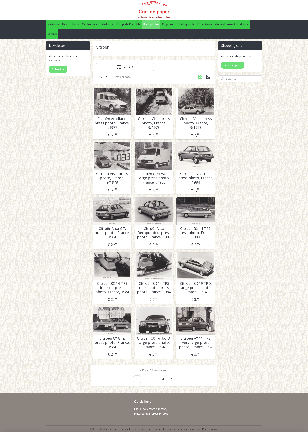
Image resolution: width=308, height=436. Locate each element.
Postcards (107, 24)
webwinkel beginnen (176, 428)
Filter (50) (125, 67)
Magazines (168, 24)
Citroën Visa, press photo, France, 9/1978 (154, 123)
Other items (204, 24)
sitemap (152, 428)
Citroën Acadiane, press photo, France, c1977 (112, 123)
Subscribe (58, 69)
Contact (52, 34)
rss (160, 428)
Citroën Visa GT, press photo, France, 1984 (112, 233)
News (65, 24)
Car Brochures (90, 24)
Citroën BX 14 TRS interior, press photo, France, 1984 (112, 287)
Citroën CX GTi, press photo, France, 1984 (112, 342)
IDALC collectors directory (150, 409)
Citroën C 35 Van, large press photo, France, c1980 (154, 178)
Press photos (151, 24)
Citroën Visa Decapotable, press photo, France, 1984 (154, 233)
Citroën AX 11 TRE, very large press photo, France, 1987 (196, 342)
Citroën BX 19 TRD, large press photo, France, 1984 (196, 287)
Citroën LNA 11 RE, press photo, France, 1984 (195, 178)
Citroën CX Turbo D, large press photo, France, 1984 (154, 342)
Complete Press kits (128, 24)
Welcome (53, 24)
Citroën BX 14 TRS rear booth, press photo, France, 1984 (154, 287)
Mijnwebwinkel (210, 428)
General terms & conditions (231, 24)
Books (75, 24)
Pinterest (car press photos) (151, 413)
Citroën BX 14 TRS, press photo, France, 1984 (195, 233)
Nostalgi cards (186, 24)
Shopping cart (232, 65)
